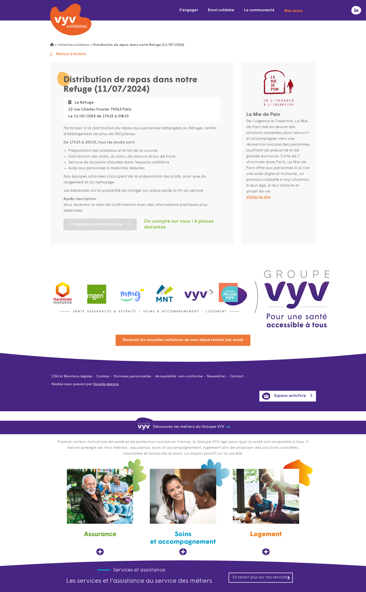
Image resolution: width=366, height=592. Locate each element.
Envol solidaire (221, 10)
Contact (237, 376)
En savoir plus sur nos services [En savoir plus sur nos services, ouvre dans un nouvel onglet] (261, 577)
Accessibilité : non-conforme (179, 376)
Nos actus (293, 10)
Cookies (103, 376)
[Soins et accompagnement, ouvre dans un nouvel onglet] (183, 512)
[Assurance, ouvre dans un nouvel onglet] (100, 512)
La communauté (259, 10)
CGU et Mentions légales (71, 376)
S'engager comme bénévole (97, 224)
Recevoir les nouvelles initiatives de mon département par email (183, 340)
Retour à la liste (68, 54)
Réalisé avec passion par (85, 384)
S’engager (188, 10)
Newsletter (216, 376)
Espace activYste (284, 396)
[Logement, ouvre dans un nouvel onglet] (266, 512)
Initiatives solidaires (73, 45)
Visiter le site (258, 197)
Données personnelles (132, 376)
